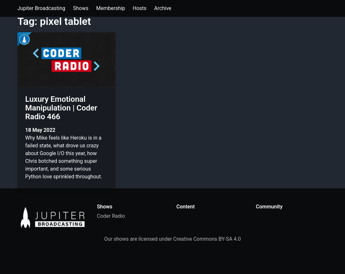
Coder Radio (111, 216)
